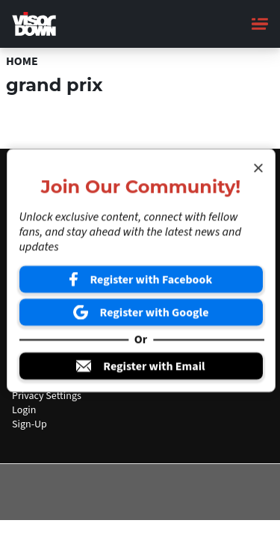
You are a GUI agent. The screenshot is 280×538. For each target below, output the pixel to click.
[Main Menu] (260, 24)
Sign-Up (29, 424)
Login (24, 410)
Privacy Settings (46, 396)
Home (22, 61)
